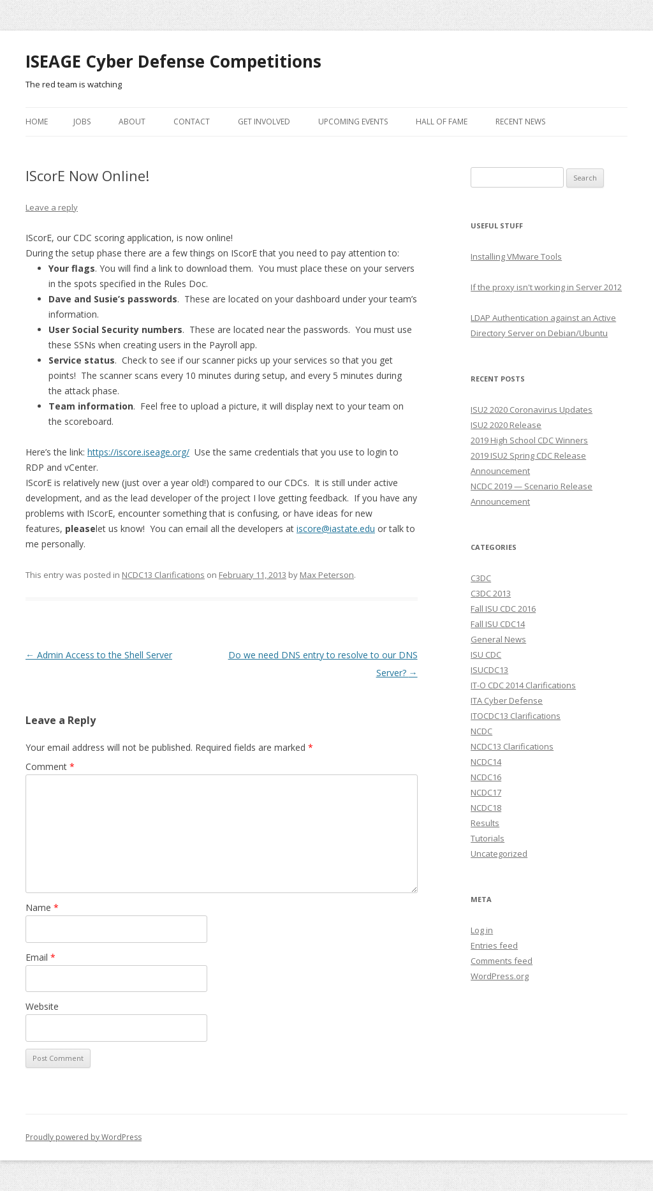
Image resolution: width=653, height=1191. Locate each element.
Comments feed (501, 960)
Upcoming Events (353, 121)
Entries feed (494, 945)
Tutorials (487, 838)
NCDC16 (486, 777)
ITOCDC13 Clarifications (516, 715)
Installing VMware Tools (516, 256)
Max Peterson (327, 575)
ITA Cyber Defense (507, 700)
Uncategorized (499, 853)
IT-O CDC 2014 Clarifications (523, 685)
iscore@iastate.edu (336, 528)
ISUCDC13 (489, 670)
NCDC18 (486, 807)
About (132, 121)
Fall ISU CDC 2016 (503, 608)
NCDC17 (486, 792)
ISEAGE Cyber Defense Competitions (173, 61)
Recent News (520, 121)
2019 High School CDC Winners (529, 440)
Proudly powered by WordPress (84, 1137)
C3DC (481, 578)
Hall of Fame (441, 121)
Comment (50, 766)
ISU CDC (486, 654)
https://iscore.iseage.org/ (138, 452)
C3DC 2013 (491, 593)
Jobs (82, 121)
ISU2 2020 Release (506, 425)
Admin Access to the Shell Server (99, 655)
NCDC (481, 731)
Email (40, 957)
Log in (482, 930)
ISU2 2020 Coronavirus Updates (531, 409)
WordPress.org (500, 976)
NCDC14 (486, 761)
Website (42, 1006)
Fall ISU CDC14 (498, 624)
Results (485, 823)
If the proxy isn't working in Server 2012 (546, 287)
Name (42, 907)
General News (498, 639)
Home (37, 121)
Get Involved (264, 121)
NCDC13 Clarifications (163, 575)
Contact (191, 121)
